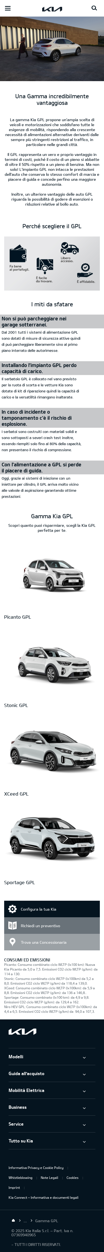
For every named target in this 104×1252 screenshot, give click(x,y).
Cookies (72, 1177)
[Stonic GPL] (52, 663)
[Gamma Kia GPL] (52, 78)
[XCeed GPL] (52, 751)
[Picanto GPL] (52, 574)
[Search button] (94, 8)
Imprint (14, 1187)
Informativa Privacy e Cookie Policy (36, 1167)
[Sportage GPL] (52, 840)
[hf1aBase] (52, 264)
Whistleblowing (20, 1177)
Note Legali (49, 1177)
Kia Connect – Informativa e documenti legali (43, 1197)
